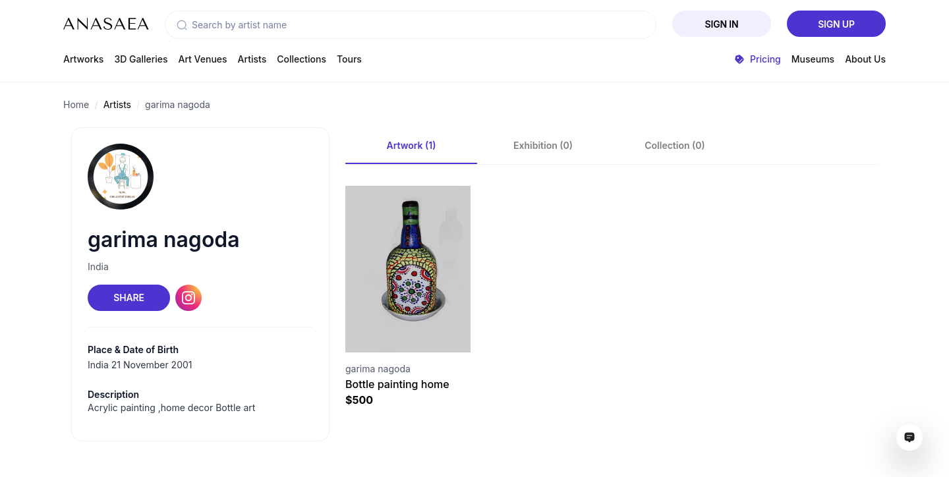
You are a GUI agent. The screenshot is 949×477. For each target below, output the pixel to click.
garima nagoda (177, 104)
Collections (301, 59)
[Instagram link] (188, 298)
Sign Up (836, 24)
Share (128, 297)
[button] (182, 25)
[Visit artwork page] (408, 269)
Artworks (83, 59)
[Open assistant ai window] (909, 437)
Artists (252, 59)
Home (76, 104)
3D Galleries (140, 59)
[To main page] (106, 24)
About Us (865, 59)
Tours (349, 59)
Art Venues (203, 59)
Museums (812, 59)
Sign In (722, 24)
